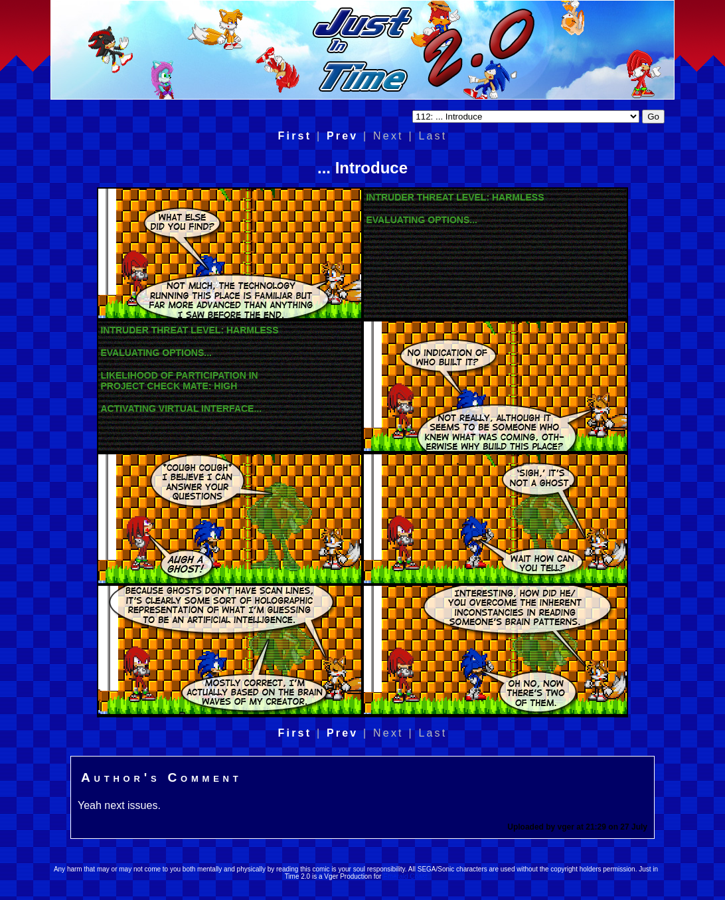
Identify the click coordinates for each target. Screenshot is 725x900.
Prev (343, 135)
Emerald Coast (405, 876)
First (295, 135)
